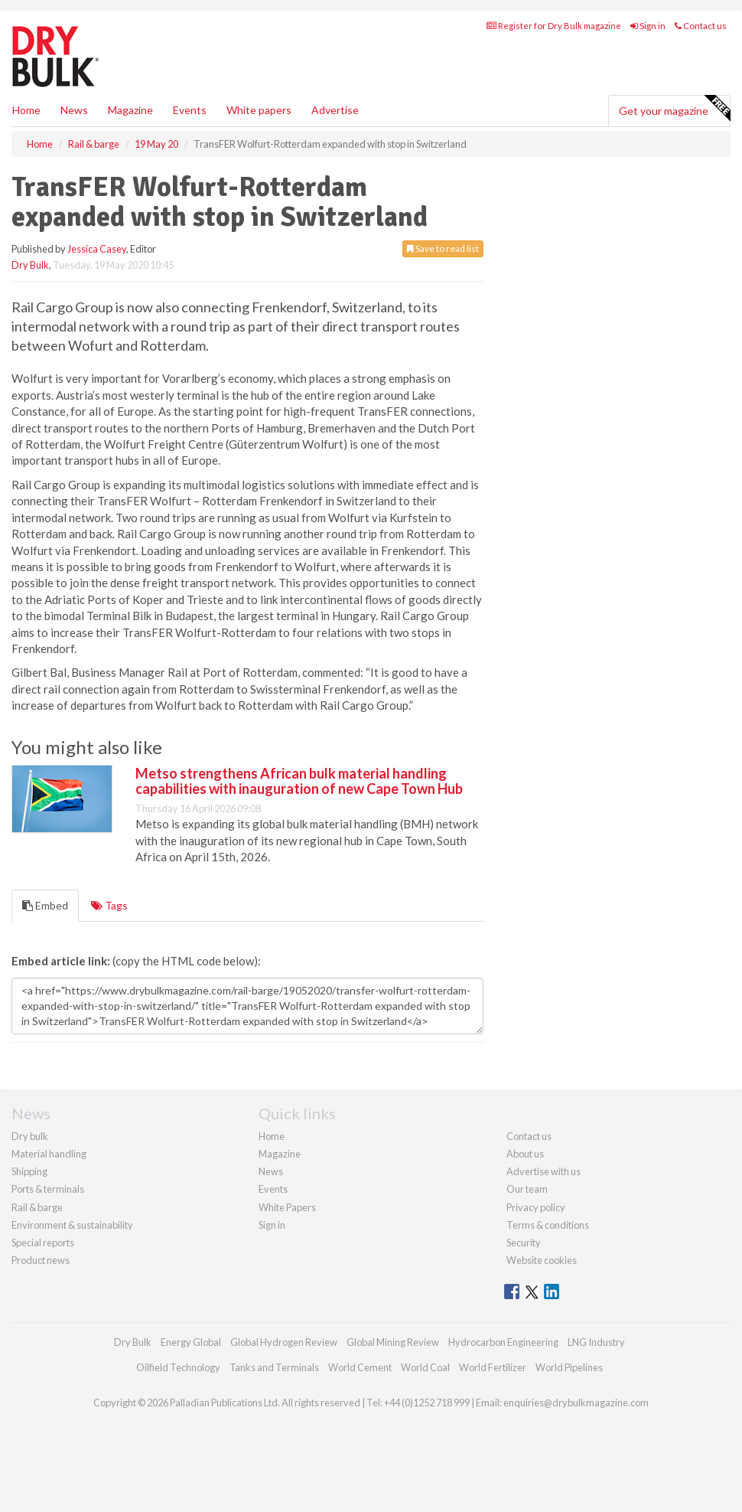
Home (26, 109)
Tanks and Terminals (274, 1367)
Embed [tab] (45, 905)
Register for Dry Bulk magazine (554, 26)
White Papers (287, 1207)
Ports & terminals (47, 1189)
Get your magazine (674, 109)
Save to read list (443, 248)
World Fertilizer (492, 1367)
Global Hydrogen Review (283, 1342)
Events (190, 109)
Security (523, 1242)
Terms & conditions (547, 1225)
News (271, 1171)
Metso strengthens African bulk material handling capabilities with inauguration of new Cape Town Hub (299, 781)
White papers (258, 109)
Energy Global (191, 1342)
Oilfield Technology (178, 1367)
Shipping (29, 1171)
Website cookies (541, 1260)
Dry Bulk (30, 265)
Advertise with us (543, 1171)
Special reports (42, 1242)
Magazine (130, 109)
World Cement (360, 1367)
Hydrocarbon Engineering (503, 1342)
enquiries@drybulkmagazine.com (576, 1402)
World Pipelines (569, 1367)
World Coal (425, 1367)
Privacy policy (535, 1207)
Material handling (48, 1154)
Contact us (701, 26)
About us (525, 1154)
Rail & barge (37, 1207)
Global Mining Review (393, 1342)
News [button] (74, 109)
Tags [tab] (109, 905)
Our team (527, 1189)
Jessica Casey (96, 249)
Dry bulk (29, 1136)
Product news (40, 1260)
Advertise (335, 109)
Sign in (648, 26)
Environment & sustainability (72, 1225)
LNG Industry (596, 1342)
